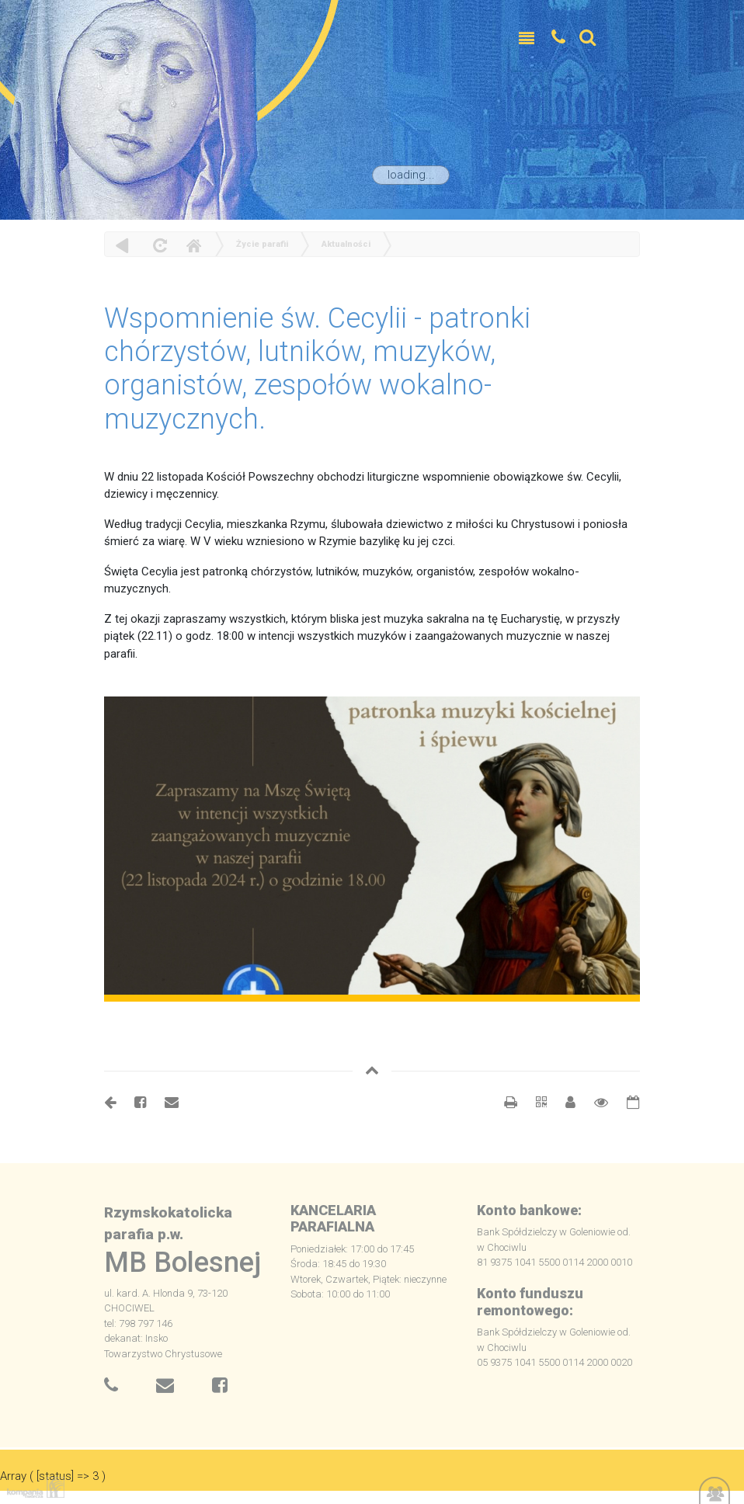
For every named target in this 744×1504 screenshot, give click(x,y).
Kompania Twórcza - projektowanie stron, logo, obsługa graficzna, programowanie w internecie (32, 1487)
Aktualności (346, 244)
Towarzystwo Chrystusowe (163, 1354)
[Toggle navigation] (526, 38)
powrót (122, 245)
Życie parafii (262, 244)
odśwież (158, 245)
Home (193, 245)
